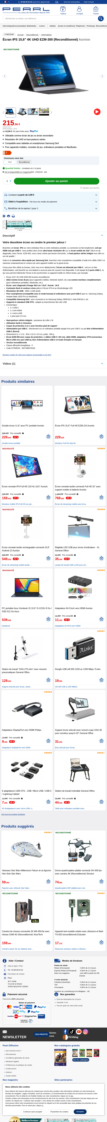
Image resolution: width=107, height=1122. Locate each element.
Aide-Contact (89, 2)
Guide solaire (11, 1076)
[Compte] (79, 10)
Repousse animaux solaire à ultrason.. (71, 949)
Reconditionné (32, 35)
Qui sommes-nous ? (13, 1051)
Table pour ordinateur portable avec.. (70, 808)
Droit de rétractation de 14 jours (69, 999)
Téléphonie (80, 26)
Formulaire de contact (16, 974)
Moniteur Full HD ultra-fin (65, 443)
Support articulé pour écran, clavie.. (16, 687)
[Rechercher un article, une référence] (53, 18)
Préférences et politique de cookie (19, 1065)
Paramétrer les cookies (59, 1112)
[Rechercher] (101, 18)
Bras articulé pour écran (65, 748)
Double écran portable (11, 443)
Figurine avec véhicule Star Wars (15, 888)
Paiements (13, 999)
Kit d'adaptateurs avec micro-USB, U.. (17, 808)
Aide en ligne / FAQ (15, 966)
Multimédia (31, 26)
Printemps (91, 26)
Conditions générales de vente (17, 1058)
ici (42, 1105)
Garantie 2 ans (62, 1002)
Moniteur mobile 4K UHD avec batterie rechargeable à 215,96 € (27, 355)
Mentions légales (12, 1061)
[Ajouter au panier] (56, 181)
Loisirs (42, 26)
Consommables (19, 26)
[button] (17, 172)
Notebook (6, 626)
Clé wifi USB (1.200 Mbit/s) (66, 687)
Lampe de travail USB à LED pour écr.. (71, 565)
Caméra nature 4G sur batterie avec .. (17, 949)
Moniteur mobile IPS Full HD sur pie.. (17, 504)
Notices (9, 1072)
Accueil (20, 35)
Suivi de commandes (72, 2)
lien (72, 1096)
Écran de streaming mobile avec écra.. (71, 504)
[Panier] (96, 10)
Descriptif (9, 235)
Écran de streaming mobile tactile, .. (17, 565)
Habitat (53, 26)
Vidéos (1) (9, 363)
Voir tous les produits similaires (13, 814)
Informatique (8, 26)
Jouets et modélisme (66, 26)
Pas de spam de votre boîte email (69, 1006)
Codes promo (11, 1069)
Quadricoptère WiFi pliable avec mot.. (70, 888)
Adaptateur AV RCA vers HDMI (67, 626)
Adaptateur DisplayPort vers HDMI (16, 748)
